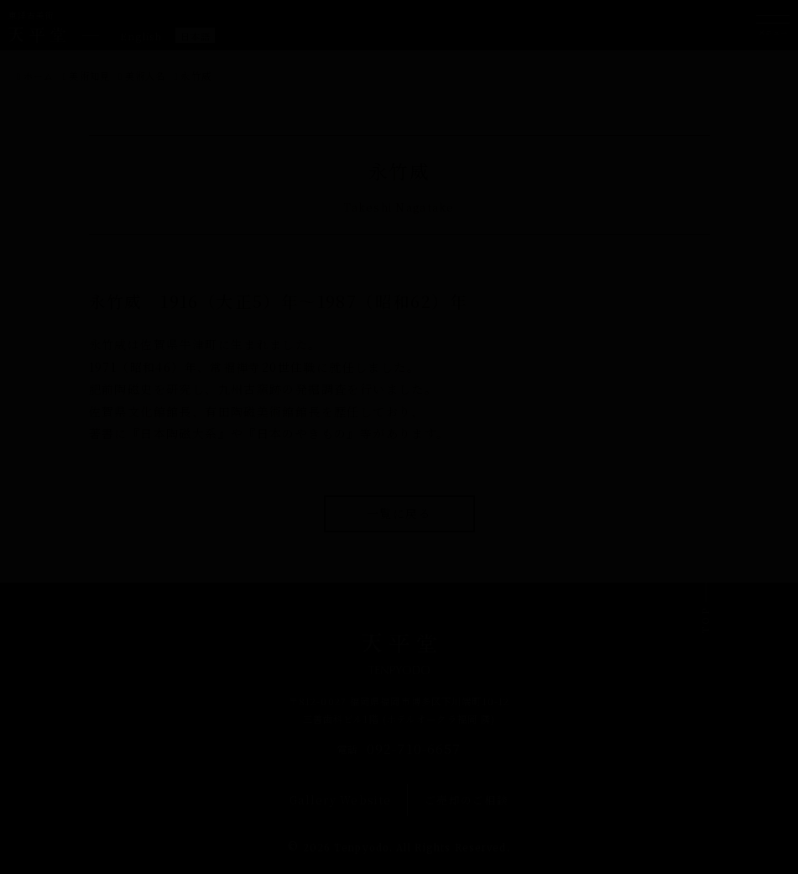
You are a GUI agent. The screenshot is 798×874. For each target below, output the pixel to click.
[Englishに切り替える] (141, 36)
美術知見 (89, 75)
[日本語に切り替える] (195, 36)
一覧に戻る (399, 513)
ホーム (38, 75)
